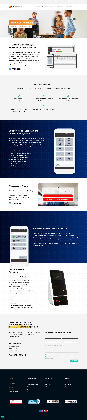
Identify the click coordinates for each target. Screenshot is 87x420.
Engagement (30, 391)
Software (51, 6)
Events (28, 382)
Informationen (67, 382)
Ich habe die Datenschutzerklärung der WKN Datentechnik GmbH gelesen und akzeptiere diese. (61, 357)
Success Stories (30, 389)
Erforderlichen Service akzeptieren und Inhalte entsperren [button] (58, 199)
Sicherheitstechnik (60, 6)
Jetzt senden (74, 360)
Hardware (44, 6)
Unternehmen (69, 6)
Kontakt (76, 6)
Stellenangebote (67, 384)
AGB (46, 387)
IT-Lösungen (37, 6)
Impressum (47, 382)
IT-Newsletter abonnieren (32, 384)
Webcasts (29, 387)
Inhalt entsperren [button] (58, 195)
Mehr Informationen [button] (58, 193)
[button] (2, 417)
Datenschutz (48, 384)
